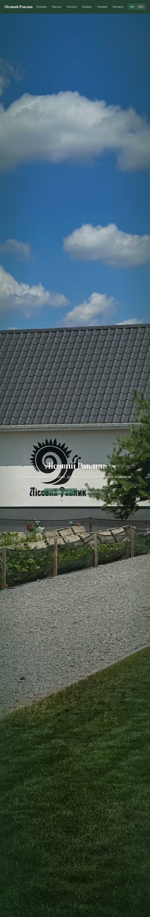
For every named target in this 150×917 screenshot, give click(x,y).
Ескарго (87, 6)
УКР (132, 6)
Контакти (118, 6)
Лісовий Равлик (18, 6)
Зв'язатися (93, 494)
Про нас (56, 6)
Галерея (102, 6)
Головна (41, 6)
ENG (140, 6)
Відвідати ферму (60, 494)
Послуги (72, 6)
